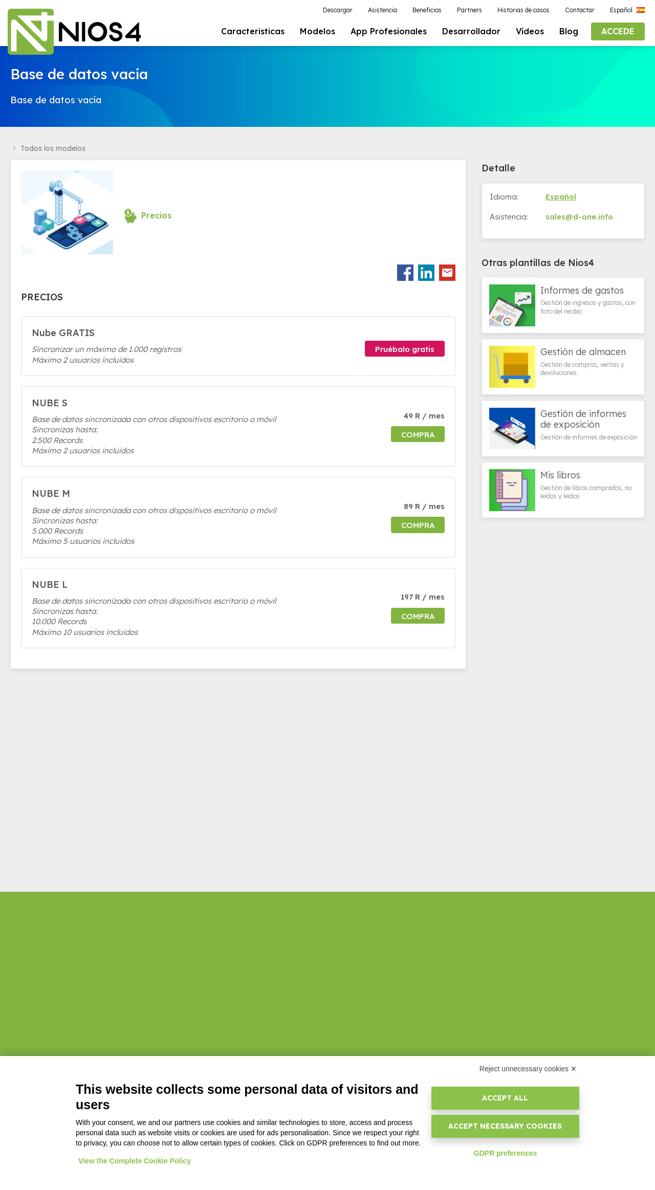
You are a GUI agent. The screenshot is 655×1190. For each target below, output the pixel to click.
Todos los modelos (52, 150)
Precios (156, 217)
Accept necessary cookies (505, 1126)
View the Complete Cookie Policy (134, 1161)
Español (560, 198)
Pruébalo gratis (404, 351)
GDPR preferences (505, 1153)
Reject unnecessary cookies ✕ (528, 1069)
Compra (417, 436)
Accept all (505, 1098)
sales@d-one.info (579, 218)
